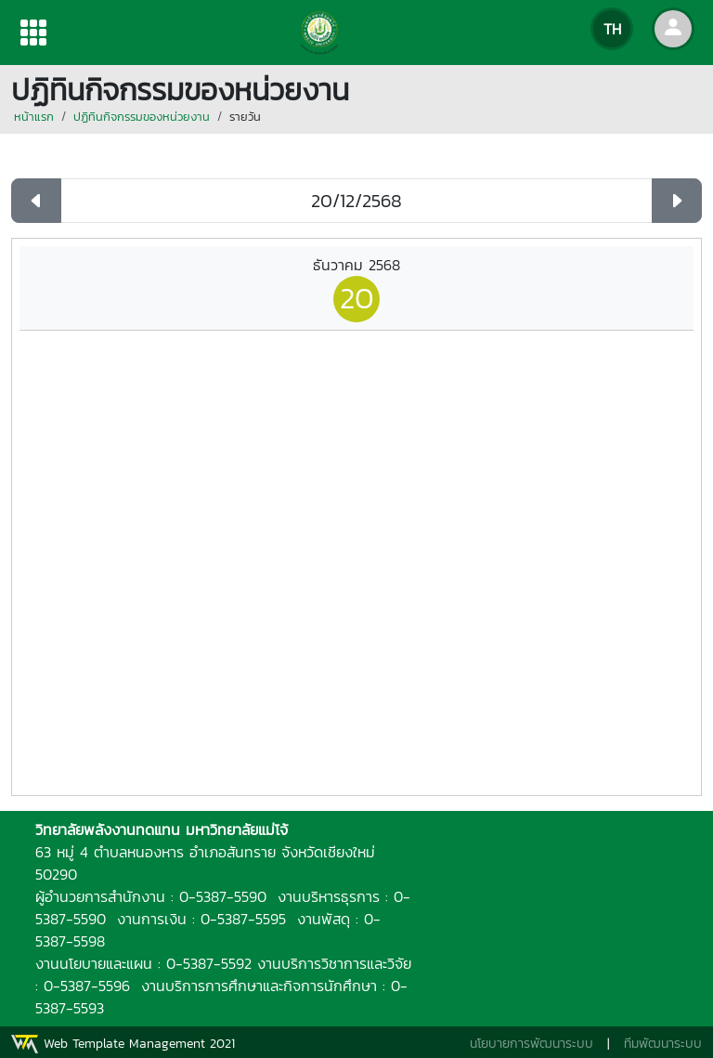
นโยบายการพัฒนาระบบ (531, 1043)
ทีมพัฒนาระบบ (663, 1043)
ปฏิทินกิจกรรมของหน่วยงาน (141, 116)
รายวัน (245, 116)
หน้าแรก (34, 116)
